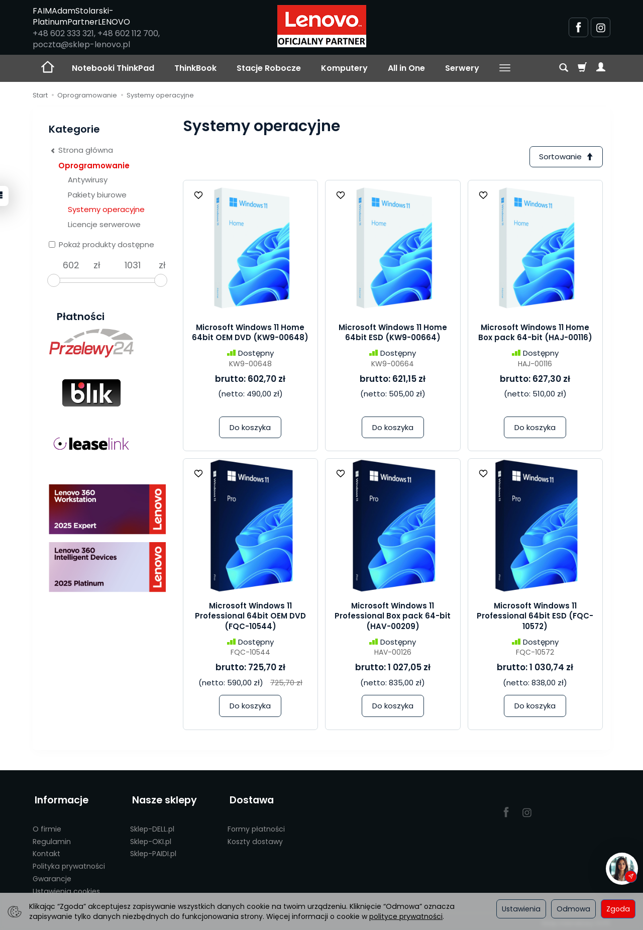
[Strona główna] (321, 26)
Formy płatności (256, 825)
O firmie (47, 825)
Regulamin (52, 838)
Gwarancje (52, 875)
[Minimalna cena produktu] (71, 265)
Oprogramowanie (94, 165)
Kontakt (46, 850)
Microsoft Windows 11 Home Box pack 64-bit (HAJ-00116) (535, 333)
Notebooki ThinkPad (113, 68)
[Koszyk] (582, 68)
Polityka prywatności (69, 863)
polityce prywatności (406, 916)
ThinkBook (195, 68)
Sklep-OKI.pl (150, 838)
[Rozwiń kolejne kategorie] (504, 68)
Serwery (462, 68)
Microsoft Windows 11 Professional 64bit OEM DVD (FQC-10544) (250, 617)
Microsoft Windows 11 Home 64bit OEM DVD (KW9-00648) (250, 333)
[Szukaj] (563, 68)
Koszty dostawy (255, 838)
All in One (406, 68)
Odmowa (573, 909)
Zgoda (618, 909)
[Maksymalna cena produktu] (132, 265)
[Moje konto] (600, 68)
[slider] (53, 280)
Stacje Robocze (269, 68)
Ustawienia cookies (66, 888)
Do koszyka (250, 428)
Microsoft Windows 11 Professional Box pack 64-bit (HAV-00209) (393, 617)
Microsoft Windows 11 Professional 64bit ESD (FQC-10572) (535, 617)
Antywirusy (88, 179)
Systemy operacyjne (106, 209)
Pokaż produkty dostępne (101, 244)
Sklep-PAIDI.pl (153, 850)
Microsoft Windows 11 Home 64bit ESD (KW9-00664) (393, 333)
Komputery (344, 68)
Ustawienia (521, 909)
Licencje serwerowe (104, 224)
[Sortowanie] (565, 157)
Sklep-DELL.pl (152, 825)
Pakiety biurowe (97, 194)
